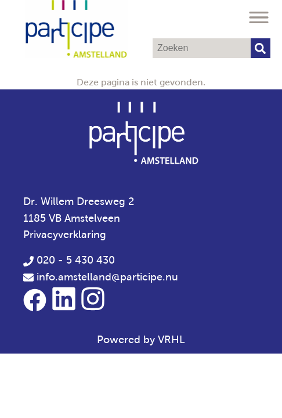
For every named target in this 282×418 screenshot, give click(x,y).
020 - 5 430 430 (69, 260)
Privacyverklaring (64, 234)
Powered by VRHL (141, 339)
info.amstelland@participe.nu (107, 277)
